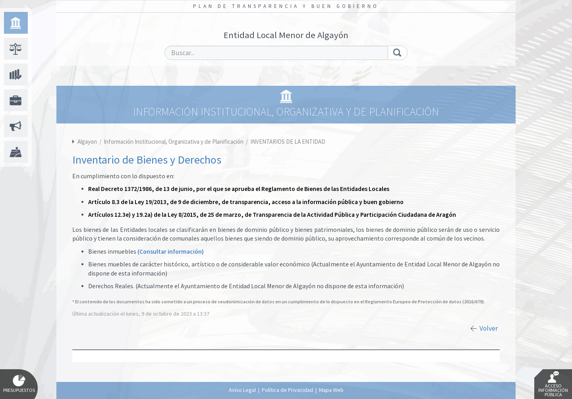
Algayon (87, 141)
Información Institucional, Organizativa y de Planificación (174, 141)
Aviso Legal (242, 389)
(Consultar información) (170, 251)
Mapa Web (331, 389)
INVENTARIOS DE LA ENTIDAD (287, 141)
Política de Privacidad (287, 389)
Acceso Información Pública (553, 384)
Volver (488, 328)
